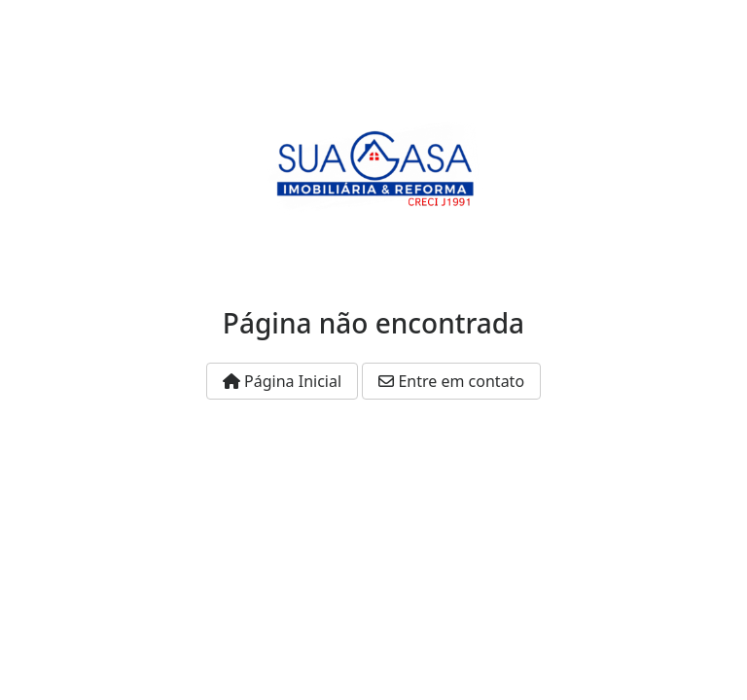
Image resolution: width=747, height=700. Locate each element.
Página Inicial (282, 381)
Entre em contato (451, 381)
